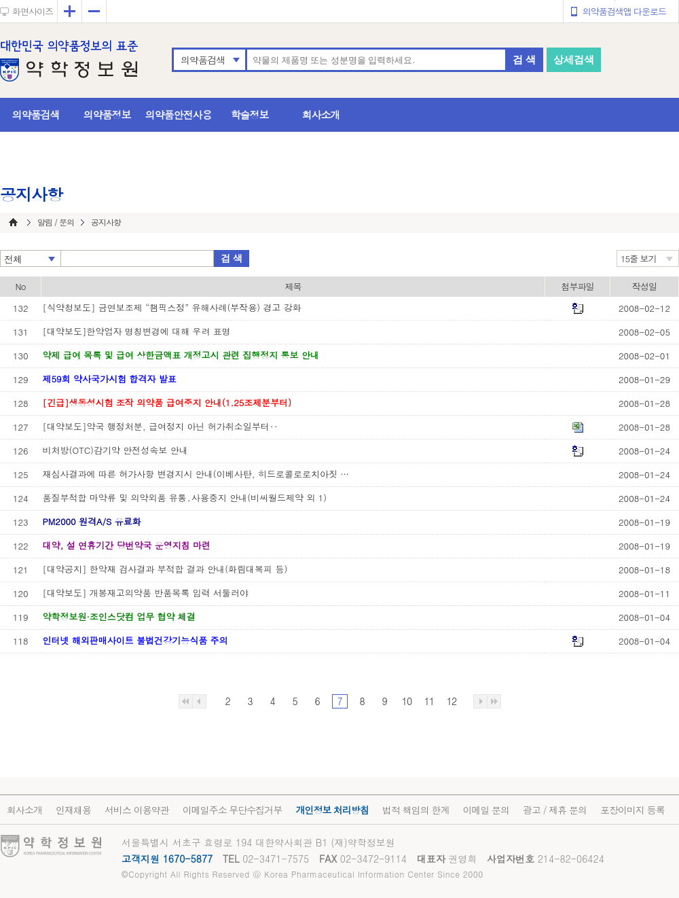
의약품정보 (107, 114)
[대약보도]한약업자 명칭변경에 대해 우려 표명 (137, 331)
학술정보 (250, 114)
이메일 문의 (485, 809)
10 (406, 701)
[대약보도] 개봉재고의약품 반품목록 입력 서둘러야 (146, 592)
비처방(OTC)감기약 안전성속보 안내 (115, 450)
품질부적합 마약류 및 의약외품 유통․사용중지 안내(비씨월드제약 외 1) (185, 497)
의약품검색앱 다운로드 (624, 11)
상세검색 (573, 59)
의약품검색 (203, 60)
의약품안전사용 (178, 114)
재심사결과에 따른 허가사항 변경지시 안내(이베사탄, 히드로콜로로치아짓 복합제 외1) (199, 474)
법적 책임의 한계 (415, 809)
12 (451, 701)
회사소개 (321, 114)
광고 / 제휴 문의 (555, 809)
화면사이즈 (32, 11)
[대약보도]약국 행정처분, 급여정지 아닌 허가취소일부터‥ (160, 426)
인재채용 (73, 809)
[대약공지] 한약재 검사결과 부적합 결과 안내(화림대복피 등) (165, 569)
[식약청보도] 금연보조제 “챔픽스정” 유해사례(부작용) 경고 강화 (172, 307)
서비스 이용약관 (137, 809)
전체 (13, 259)
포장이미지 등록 (632, 809)
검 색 (524, 59)
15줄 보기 (639, 258)
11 (429, 701)
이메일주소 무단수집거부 (232, 809)
